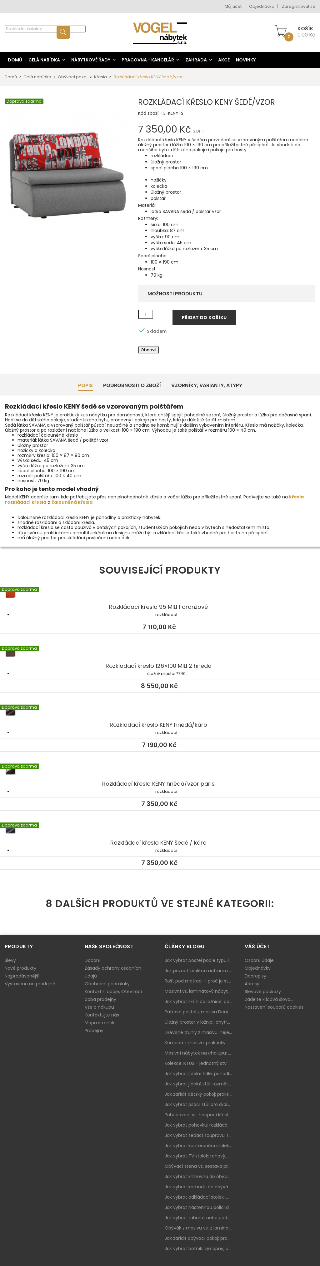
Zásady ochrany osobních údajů (113, 972)
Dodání (92, 960)
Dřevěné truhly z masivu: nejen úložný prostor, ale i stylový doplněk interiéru (200, 1032)
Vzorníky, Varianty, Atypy (206, 385)
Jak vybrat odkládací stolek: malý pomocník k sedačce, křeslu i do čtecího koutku (200, 1197)
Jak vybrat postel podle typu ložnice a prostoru (200, 960)
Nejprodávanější (22, 976)
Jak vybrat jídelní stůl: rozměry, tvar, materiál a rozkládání (200, 1084)
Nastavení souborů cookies (274, 1007)
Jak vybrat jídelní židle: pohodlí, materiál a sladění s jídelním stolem (200, 1073)
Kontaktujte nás (102, 1015)
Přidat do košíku (204, 317)
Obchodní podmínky (107, 984)
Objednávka (261, 6)
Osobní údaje (259, 960)
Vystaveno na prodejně (30, 984)
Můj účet (233, 6)
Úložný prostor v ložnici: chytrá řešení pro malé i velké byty (200, 1022)
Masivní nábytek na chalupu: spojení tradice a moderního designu (200, 1053)
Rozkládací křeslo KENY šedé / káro (160, 829)
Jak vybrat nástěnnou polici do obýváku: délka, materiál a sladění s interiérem (200, 1207)
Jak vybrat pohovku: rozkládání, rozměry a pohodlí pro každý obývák (200, 1125)
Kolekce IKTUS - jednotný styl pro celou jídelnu (200, 1063)
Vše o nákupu (99, 1007)
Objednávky (258, 968)
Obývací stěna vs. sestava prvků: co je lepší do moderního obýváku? (200, 1166)
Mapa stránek (99, 1023)
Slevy (10, 960)
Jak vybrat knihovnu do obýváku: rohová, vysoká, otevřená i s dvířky (200, 1176)
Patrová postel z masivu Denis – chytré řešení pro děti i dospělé (200, 1012)
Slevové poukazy (263, 991)
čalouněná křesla (72, 502)
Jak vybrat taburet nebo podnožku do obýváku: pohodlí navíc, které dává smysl (200, 1218)
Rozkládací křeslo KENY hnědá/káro (160, 712)
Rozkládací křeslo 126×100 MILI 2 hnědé (160, 653)
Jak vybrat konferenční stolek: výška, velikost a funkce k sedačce (200, 1145)
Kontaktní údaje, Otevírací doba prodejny (113, 995)
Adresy (252, 984)
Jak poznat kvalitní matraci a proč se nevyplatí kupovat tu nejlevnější (200, 971)
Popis (85, 385)
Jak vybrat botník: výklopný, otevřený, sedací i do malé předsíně (200, 1248)
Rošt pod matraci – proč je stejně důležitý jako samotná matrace (200, 981)
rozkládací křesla (25, 502)
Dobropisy (255, 976)
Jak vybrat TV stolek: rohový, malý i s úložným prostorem (200, 1156)
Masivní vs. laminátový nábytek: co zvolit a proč (200, 991)
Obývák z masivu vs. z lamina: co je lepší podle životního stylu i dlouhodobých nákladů (200, 1228)
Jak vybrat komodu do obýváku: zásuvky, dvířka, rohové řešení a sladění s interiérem (200, 1187)
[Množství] (145, 314)
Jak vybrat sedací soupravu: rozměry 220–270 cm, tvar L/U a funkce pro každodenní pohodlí (200, 1135)
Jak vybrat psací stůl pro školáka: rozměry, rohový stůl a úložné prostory (200, 1104)
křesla (296, 497)
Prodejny (94, 1030)
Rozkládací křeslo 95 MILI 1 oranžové (160, 594)
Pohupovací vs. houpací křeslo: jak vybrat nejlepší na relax (200, 1115)
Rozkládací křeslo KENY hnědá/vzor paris (160, 771)
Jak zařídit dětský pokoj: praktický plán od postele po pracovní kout (200, 1094)
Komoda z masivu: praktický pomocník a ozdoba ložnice (200, 1043)
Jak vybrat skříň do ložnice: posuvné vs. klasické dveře (200, 1001)
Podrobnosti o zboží (132, 385)
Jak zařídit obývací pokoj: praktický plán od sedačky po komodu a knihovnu (200, 1238)
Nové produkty (20, 968)
